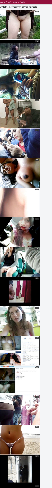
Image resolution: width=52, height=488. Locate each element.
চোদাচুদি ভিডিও (34, 487)
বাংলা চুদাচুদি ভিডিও (24, 485)
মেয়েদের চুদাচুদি (12, 485)
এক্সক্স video (3, 485)
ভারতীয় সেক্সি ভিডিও (37, 485)
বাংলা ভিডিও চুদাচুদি (22, 487)
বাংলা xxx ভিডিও (10, 487)
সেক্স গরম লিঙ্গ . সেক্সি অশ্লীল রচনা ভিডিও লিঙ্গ (13, 2)
